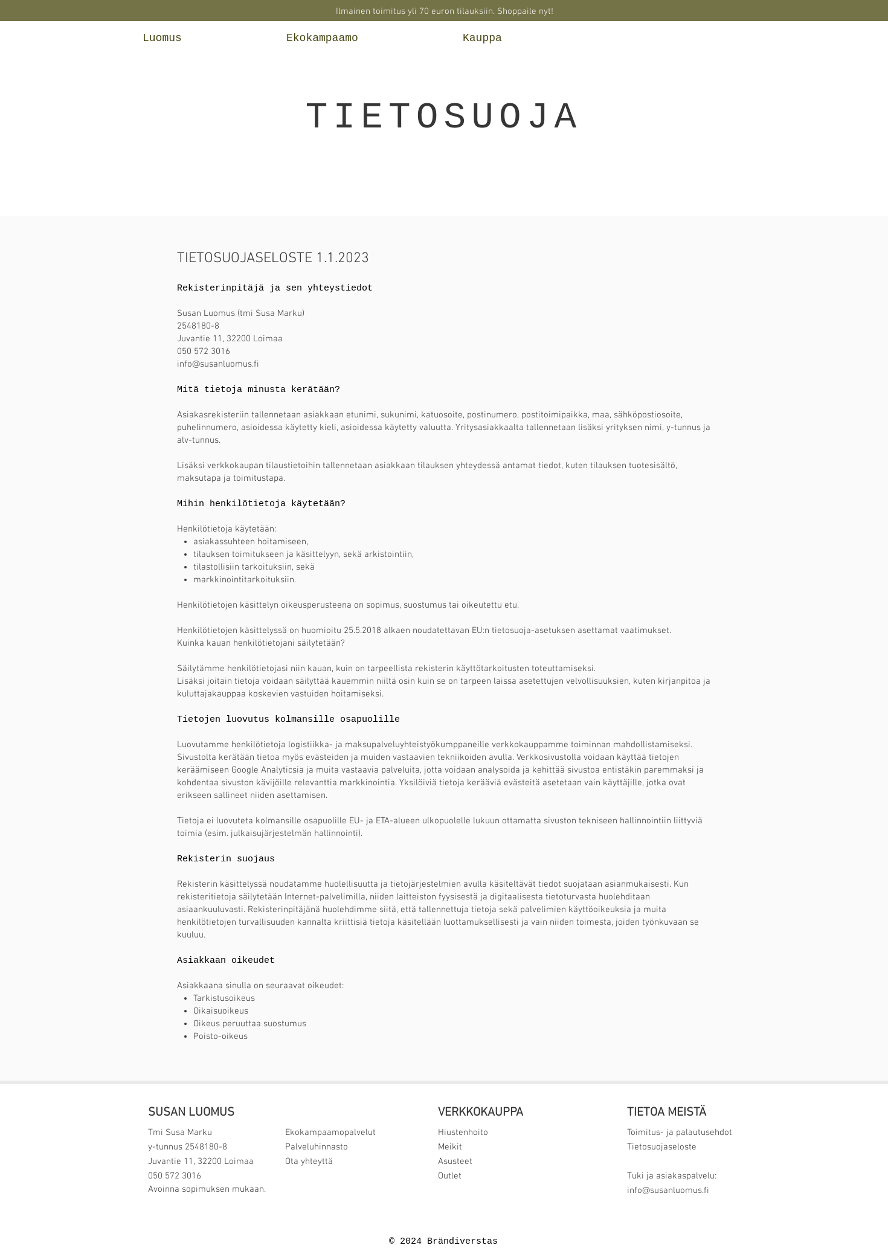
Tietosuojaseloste (662, 1147)
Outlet (450, 1176)
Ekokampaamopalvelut (330, 1132)
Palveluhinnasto (316, 1147)
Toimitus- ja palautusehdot (679, 1132)
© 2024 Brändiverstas (443, 1241)
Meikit (450, 1147)
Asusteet (455, 1161)
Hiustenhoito (463, 1132)
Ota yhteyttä (310, 1161)
